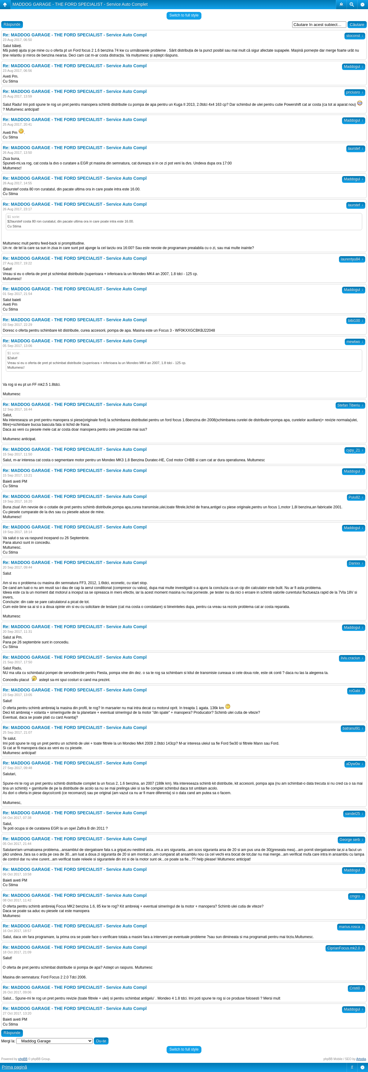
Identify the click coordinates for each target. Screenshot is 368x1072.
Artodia (361, 1059)
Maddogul (353, 66)
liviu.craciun (352, 658)
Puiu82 (356, 497)
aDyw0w (354, 764)
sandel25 (354, 814)
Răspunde (12, 24)
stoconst (354, 36)
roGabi (356, 691)
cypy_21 (354, 450)
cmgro (356, 896)
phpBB (23, 1059)
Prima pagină (14, 1067)
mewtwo (355, 342)
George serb (351, 840)
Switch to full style (183, 15)
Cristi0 (356, 988)
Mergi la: (8, 1041)
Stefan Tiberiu (350, 405)
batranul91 (353, 728)
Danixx (356, 563)
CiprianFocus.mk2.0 (345, 948)
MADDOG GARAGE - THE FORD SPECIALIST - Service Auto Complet (80, 4)
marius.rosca (351, 927)
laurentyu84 (352, 259)
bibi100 (355, 321)
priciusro (354, 92)
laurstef (355, 148)
